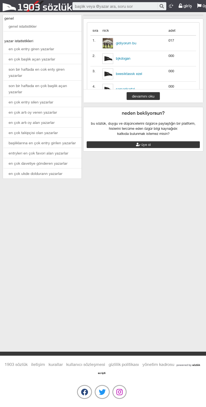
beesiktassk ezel (129, 73)
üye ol (143, 144)
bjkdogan (123, 58)
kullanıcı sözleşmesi (85, 364)
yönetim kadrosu (158, 364)
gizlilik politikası (124, 364)
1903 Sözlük (37, 6)
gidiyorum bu (126, 43)
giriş (185, 5)
